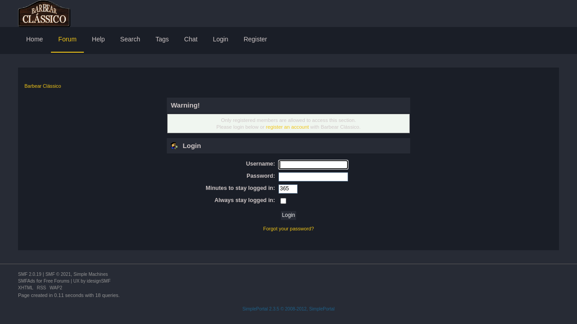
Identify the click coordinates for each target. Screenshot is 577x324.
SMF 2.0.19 (29, 274)
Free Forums (56, 281)
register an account (287, 127)
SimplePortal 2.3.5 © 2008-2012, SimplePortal (289, 308)
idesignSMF (98, 281)
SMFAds (26, 281)
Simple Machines (90, 274)
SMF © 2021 (58, 274)
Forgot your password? (288, 228)
